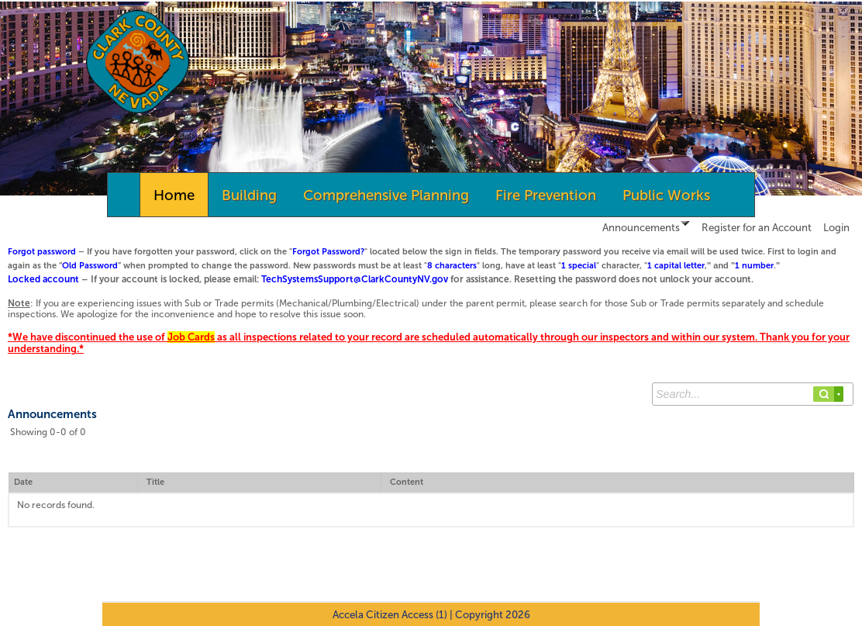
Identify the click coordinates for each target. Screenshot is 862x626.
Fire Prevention (545, 195)
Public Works (666, 195)
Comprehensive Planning (386, 195)
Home (174, 195)
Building (249, 195)
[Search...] (752, 394)
